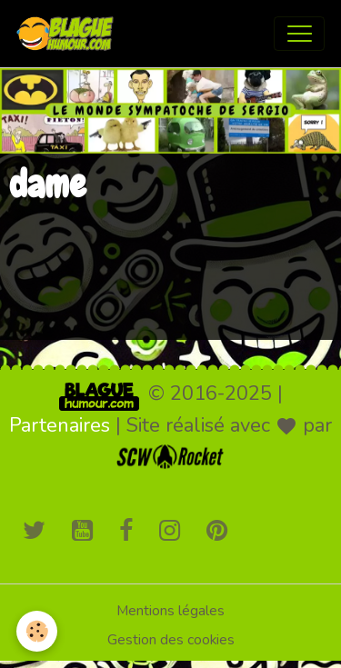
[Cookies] (36, 631)
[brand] (69, 33)
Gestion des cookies (171, 640)
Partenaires (59, 425)
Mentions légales (170, 611)
